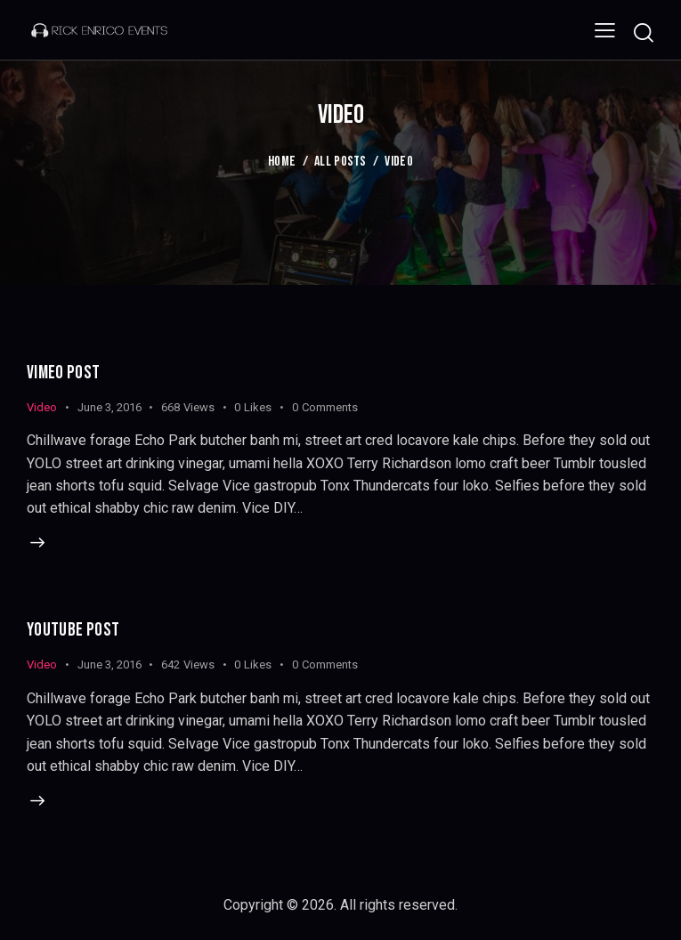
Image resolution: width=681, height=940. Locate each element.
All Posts (340, 161)
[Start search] (643, 32)
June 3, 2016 (109, 407)
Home (282, 161)
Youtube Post (74, 631)
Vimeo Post (64, 372)
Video (42, 407)
